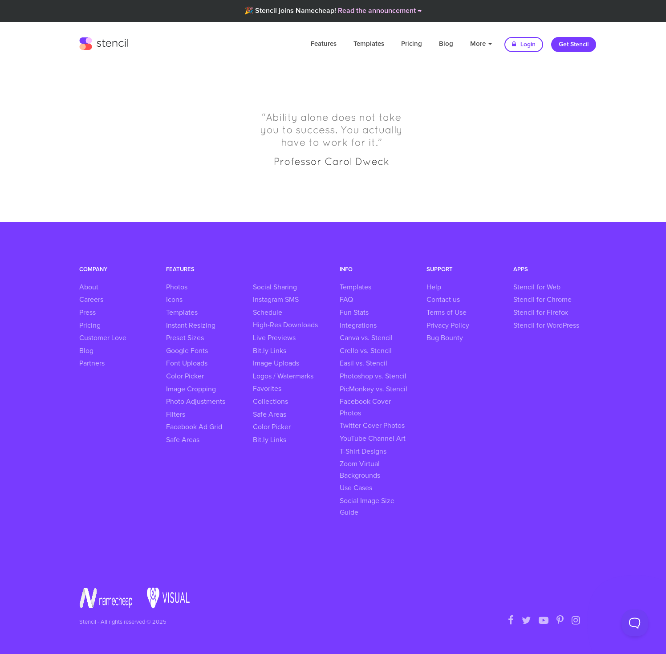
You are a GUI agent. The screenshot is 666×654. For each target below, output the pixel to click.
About (88, 287)
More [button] (481, 44)
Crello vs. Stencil (366, 350)
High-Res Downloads (285, 325)
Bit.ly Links (269, 350)
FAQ (346, 299)
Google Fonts (187, 350)
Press (87, 312)
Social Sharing (275, 287)
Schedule (267, 312)
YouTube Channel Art (373, 438)
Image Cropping (191, 389)
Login (524, 44)
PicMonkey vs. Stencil (373, 389)
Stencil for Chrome (542, 299)
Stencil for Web (536, 287)
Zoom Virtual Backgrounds (360, 469)
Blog (446, 44)
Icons (174, 299)
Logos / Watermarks (283, 376)
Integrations (358, 325)
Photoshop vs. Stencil (373, 376)
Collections (270, 401)
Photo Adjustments (195, 401)
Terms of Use (446, 312)
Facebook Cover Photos (365, 407)
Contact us (443, 299)
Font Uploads (186, 363)
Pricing (411, 44)
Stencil (103, 42)
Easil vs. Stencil (363, 363)
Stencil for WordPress (546, 325)
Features (324, 44)
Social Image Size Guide (367, 506)
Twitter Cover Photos (372, 425)
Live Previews (274, 337)
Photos (176, 287)
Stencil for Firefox (540, 312)
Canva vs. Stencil (366, 337)
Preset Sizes (185, 337)
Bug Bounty (444, 337)
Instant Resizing (190, 325)
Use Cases (356, 488)
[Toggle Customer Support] (634, 622)
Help (433, 287)
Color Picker (185, 376)
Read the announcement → (380, 10)
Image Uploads (276, 363)
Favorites (267, 388)
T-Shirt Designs (363, 451)
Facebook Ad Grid (194, 427)
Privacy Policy (447, 325)
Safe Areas (182, 439)
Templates (368, 44)
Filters (175, 414)
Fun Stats (354, 312)
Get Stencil (574, 44)
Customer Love (102, 337)
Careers (91, 299)
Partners (92, 363)
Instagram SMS (276, 299)
